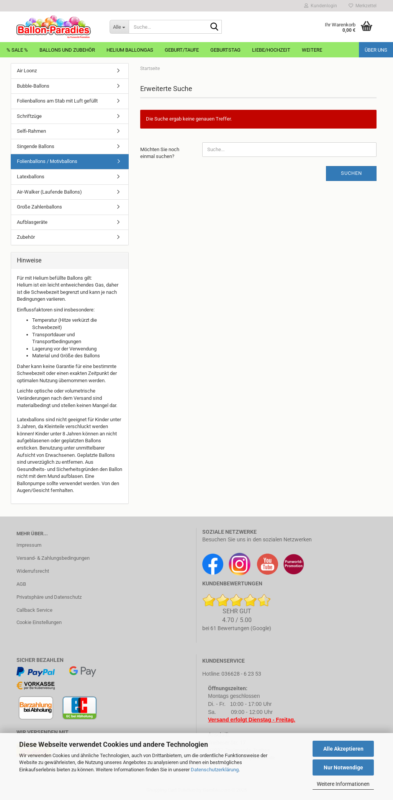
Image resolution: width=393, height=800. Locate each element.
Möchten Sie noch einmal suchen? (159, 153)
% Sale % (17, 50)
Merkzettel (363, 5)
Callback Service (34, 610)
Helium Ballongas (129, 50)
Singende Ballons (35, 146)
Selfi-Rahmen (31, 131)
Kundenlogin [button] (320, 5)
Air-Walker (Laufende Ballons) (49, 192)
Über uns (376, 50)
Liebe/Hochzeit (271, 50)
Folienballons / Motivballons (47, 161)
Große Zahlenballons (39, 207)
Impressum (28, 545)
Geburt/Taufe (182, 50)
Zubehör (26, 237)
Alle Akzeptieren (343, 749)
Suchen (351, 173)
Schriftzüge (29, 116)
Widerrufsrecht (32, 571)
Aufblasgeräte (32, 222)
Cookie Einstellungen (39, 622)
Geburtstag (225, 50)
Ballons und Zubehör (67, 50)
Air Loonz (27, 70)
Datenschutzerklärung (215, 769)
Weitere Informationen (343, 784)
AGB (21, 584)
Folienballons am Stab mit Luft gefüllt (57, 101)
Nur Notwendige (343, 767)
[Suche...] (119, 27)
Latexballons (30, 176)
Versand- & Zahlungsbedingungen (53, 558)
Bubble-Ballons (33, 86)
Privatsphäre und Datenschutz (49, 597)
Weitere (312, 50)
